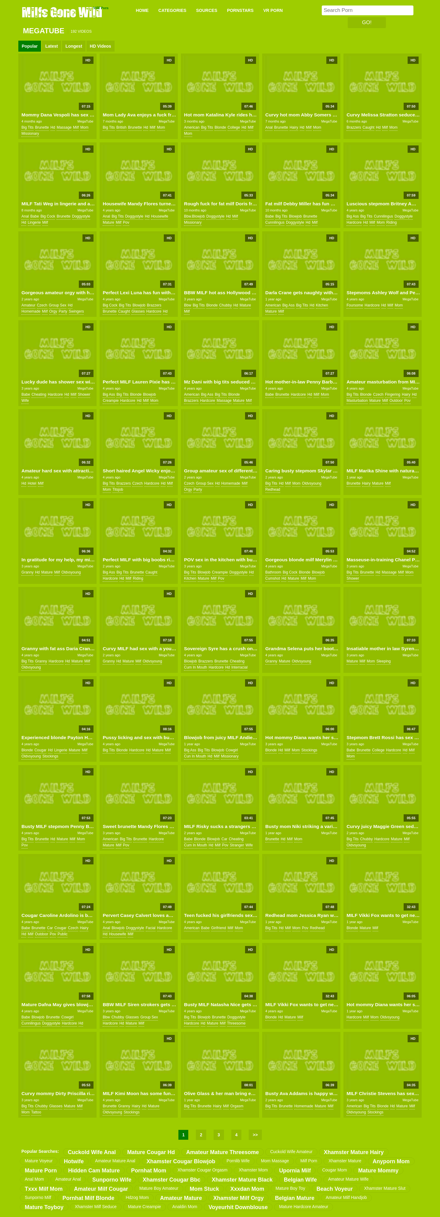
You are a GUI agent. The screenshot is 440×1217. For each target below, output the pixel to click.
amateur (28, 305)
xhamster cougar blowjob (181, 1161)
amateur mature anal (115, 1160)
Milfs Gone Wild (62, 12)
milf (76, 127)
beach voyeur (335, 1189)
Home (142, 10)
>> (255, 1134)
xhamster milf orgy (238, 1198)
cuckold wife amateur (291, 1151)
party (63, 311)
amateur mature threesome (222, 1152)
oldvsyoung (311, 483)
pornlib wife (238, 1160)
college (234, 127)
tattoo (36, 1112)
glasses (138, 311)
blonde (220, 127)
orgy (53, 311)
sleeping (383, 661)
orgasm (237, 1106)
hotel (32, 483)
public (62, 934)
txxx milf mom (44, 1189)
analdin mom (184, 1206)
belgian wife (300, 1180)
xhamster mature (344, 1160)
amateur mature (181, 1198)
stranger (237, 845)
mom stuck (204, 1189)
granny (27, 572)
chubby (225, 305)
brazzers (353, 127)
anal (269, 127)
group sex (57, 305)
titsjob (117, 489)
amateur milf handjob (346, 1197)
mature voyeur (39, 1160)
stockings (50, 756)
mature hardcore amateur (303, 1206)
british (121, 127)
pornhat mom (148, 1171)
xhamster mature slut (384, 1188)
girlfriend (218, 928)
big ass (352, 216)
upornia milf (295, 1171)
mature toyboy (44, 1207)
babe (34, 216)
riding (391, 222)
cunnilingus (274, 222)
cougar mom (334, 1170)
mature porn (41, 1171)
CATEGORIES (172, 10)
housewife (159, 216)
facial (151, 928)
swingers (76, 311)
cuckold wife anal (92, 1152)
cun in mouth (195, 756)
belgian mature (294, 1198)
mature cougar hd (151, 1152)
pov (126, 222)
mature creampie (144, 1206)
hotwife (74, 1161)
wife (25, 400)
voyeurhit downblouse (238, 1207)
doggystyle (81, 216)
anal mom (34, 1179)
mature (108, 222)
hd (52, 127)
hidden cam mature (94, 1171)
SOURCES (206, 10)
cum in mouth (195, 667)
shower (84, 394)
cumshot (272, 578)
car (224, 839)
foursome (354, 305)
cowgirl (232, 750)
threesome (236, 1023)
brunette (42, 127)
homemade (30, 311)
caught (369, 127)
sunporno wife (111, 1180)
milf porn (308, 1160)
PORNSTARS (240, 10)
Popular (30, 46)
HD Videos (100, 46)
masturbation (357, 400)
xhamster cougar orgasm (202, 1170)
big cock (47, 216)
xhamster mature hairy (354, 1152)
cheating (38, 394)
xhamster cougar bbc (171, 1180)
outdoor (396, 400)
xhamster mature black (242, 1180)
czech (42, 305)
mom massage (275, 1160)
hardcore (353, 222)
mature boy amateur (158, 1188)
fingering (392, 394)
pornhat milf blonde (88, 1198)
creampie (111, 400)
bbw (187, 305)
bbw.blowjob (194, 216)
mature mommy (378, 1171)
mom (84, 127)
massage (64, 127)
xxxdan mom (247, 1189)
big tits (27, 127)
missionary (30, 133)
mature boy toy (290, 1188)
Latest (51, 46)
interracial (239, 667)
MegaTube (85, 121)
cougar (40, 750)
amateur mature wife (348, 1179)
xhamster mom (253, 1170)
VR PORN (273, 10)
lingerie (34, 222)
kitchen (322, 305)
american (192, 127)
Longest (73, 46)
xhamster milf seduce (96, 1206)
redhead (272, 489)
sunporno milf (38, 1197)
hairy (294, 127)
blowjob (295, 216)
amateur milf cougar (101, 1189)
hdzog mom (137, 1197)
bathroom (273, 572)
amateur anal (68, 1179)
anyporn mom (391, 1161)
